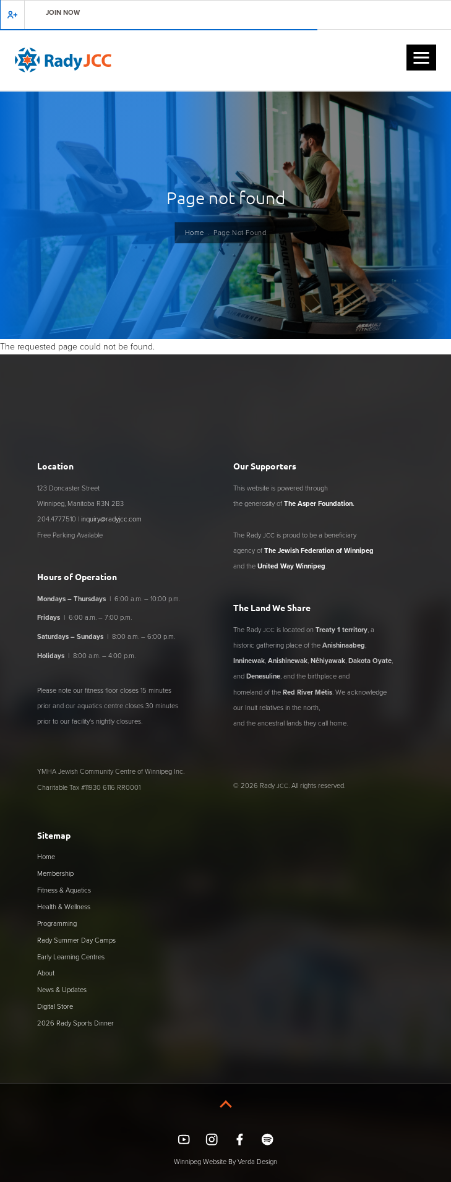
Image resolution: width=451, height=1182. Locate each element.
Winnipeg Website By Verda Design (225, 1162)
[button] (421, 58)
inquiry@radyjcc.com (111, 519)
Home (194, 233)
